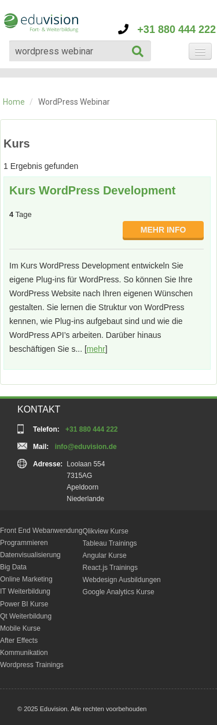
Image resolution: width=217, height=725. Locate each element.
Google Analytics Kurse (119, 592)
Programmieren (24, 543)
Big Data (13, 567)
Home (14, 101)
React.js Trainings (110, 568)
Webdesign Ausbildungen (122, 580)
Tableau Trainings (110, 543)
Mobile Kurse (20, 628)
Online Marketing (26, 579)
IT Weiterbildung (25, 591)
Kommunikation (24, 653)
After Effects (19, 640)
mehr (96, 349)
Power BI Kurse (24, 604)
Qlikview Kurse (105, 531)
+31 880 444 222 (167, 29)
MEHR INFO (163, 229)
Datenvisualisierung (30, 555)
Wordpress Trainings (32, 665)
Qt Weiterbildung (26, 616)
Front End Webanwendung (41, 531)
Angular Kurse (105, 555)
